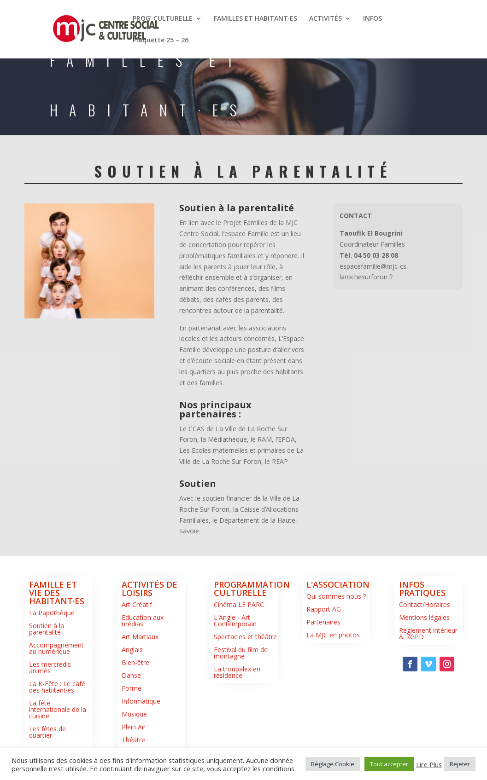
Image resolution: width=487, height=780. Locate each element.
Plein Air (134, 726)
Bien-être (135, 662)
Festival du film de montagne (241, 652)
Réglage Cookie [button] (332, 764)
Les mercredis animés (50, 667)
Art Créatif (137, 604)
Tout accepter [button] (389, 764)
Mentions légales (424, 617)
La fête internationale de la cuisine (57, 709)
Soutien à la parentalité (46, 628)
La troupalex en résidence (237, 672)
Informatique (141, 701)
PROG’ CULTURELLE (163, 19)
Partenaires (323, 622)
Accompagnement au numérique (56, 648)
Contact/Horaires (424, 604)
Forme (131, 688)
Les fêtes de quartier (47, 732)
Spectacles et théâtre (245, 636)
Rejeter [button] (460, 764)
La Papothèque (52, 612)
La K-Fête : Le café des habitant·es (57, 686)
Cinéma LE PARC (239, 604)
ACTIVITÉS (325, 19)
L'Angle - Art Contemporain (235, 620)
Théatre (133, 739)
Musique (134, 714)
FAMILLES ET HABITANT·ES (255, 19)
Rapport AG (323, 609)
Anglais (132, 649)
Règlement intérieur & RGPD (428, 633)
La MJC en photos (333, 634)
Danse (131, 675)
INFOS (372, 19)
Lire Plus (429, 764)
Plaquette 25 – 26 (160, 40)
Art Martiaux (140, 636)
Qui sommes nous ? (336, 596)
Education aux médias (143, 620)
